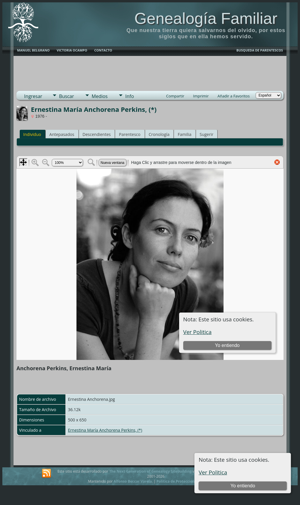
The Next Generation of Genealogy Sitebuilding (150, 471)
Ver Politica (213, 472)
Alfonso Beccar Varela (133, 481)
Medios (100, 96)
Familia (184, 134)
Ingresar (33, 96)
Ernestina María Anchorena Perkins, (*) (105, 430)
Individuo (32, 134)
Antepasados (61, 134)
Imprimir (201, 96)
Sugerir (207, 134)
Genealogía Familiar (205, 18)
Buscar (66, 96)
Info (129, 96)
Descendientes (97, 134)
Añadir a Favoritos (233, 96)
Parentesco (129, 134)
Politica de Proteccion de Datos (183, 481)
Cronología (159, 134)
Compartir (175, 96)
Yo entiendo (242, 485)
